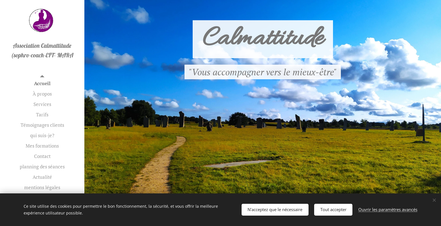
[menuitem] (42, 83)
